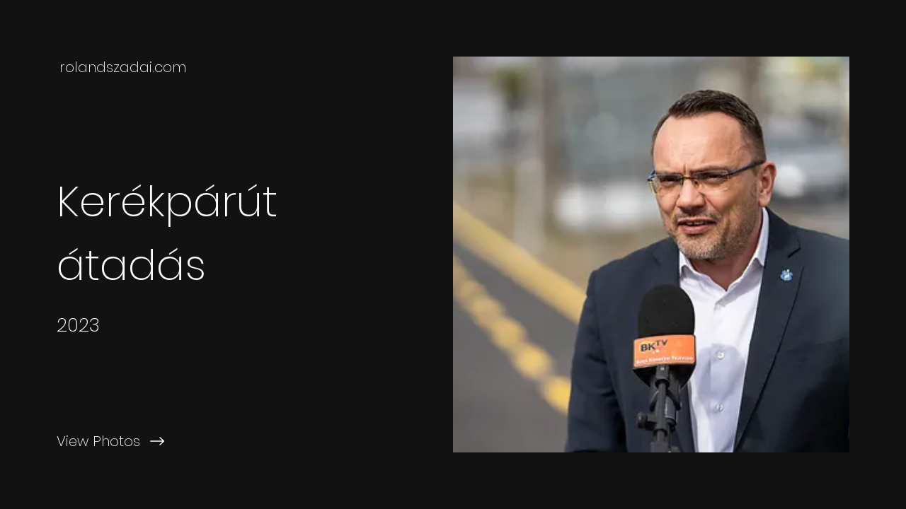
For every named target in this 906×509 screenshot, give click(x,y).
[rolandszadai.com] (124, 67)
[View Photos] (226, 441)
